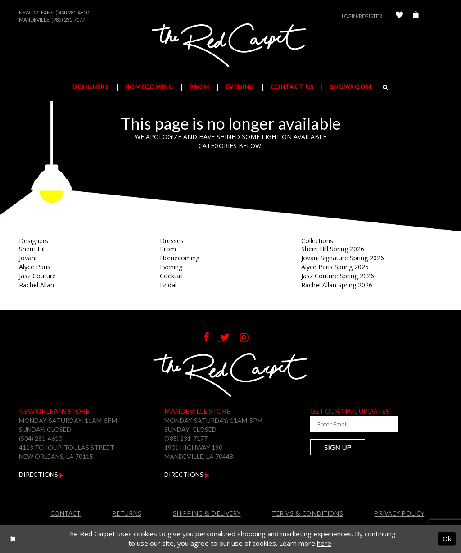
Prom (168, 249)
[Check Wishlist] (399, 16)
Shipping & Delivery (207, 513)
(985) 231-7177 (68, 20)
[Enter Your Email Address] (354, 424)
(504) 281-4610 (72, 12)
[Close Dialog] (12, 539)
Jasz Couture (37, 276)
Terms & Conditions (307, 513)
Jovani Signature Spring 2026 (342, 258)
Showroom (350, 87)
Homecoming (179, 258)
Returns (126, 513)
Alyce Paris (34, 267)
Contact (65, 513)
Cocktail (171, 276)
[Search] (385, 87)
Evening (171, 267)
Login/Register (362, 16)
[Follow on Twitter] (230, 338)
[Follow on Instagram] (249, 338)
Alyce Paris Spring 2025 (335, 267)
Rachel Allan (36, 285)
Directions (41, 474)
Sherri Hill (32, 249)
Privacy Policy (399, 513)
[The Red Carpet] (230, 45)
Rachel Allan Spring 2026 (336, 285)
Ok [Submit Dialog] (447, 538)
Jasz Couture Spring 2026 (337, 276)
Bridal (168, 285)
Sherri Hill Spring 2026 (332, 249)
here (324, 543)
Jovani (27, 258)
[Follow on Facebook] (211, 338)
